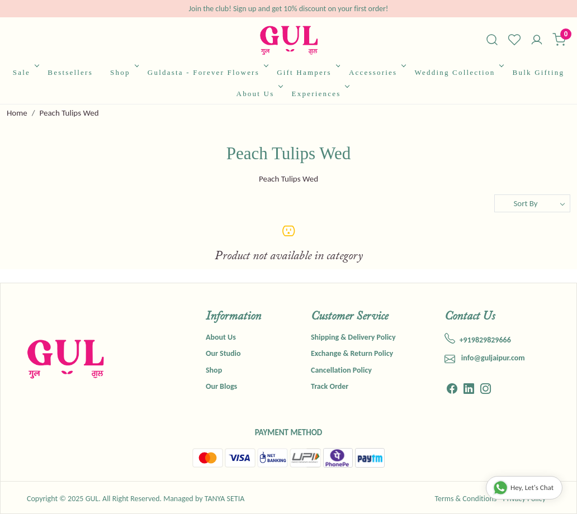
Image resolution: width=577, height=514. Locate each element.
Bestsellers (70, 72)
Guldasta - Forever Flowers (207, 72)
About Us (259, 93)
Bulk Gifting (539, 72)
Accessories (376, 72)
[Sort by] (532, 203)
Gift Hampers (307, 72)
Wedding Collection (458, 72)
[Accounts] (537, 40)
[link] (492, 39)
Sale (25, 72)
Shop (123, 72)
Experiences (320, 93)
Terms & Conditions (465, 498)
